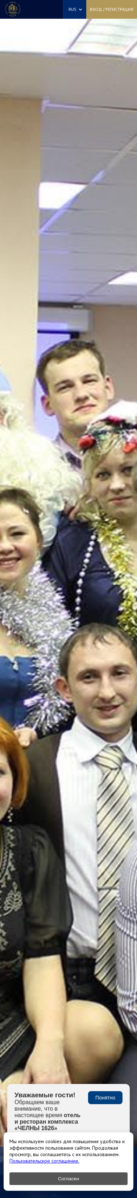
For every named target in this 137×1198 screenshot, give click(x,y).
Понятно (105, 1098)
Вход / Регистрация (111, 9)
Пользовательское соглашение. (44, 1161)
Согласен (68, 1178)
